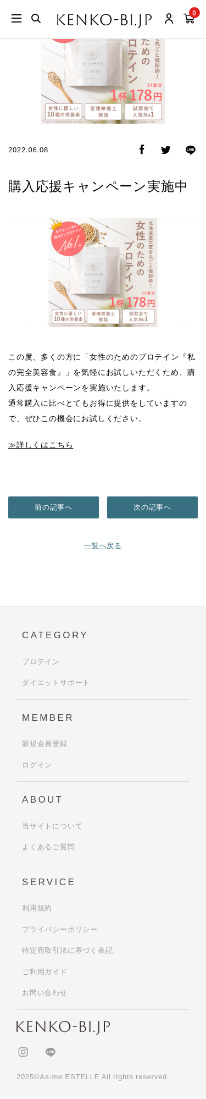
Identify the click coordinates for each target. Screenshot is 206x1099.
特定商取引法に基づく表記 (67, 950)
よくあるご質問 (48, 847)
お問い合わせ (45, 992)
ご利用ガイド (45, 972)
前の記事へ (54, 507)
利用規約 (37, 908)
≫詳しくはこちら (40, 444)
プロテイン (41, 662)
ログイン (37, 765)
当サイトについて (52, 826)
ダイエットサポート (56, 682)
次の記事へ (152, 507)
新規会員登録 (45, 743)
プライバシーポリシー (60, 929)
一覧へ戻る (103, 546)
